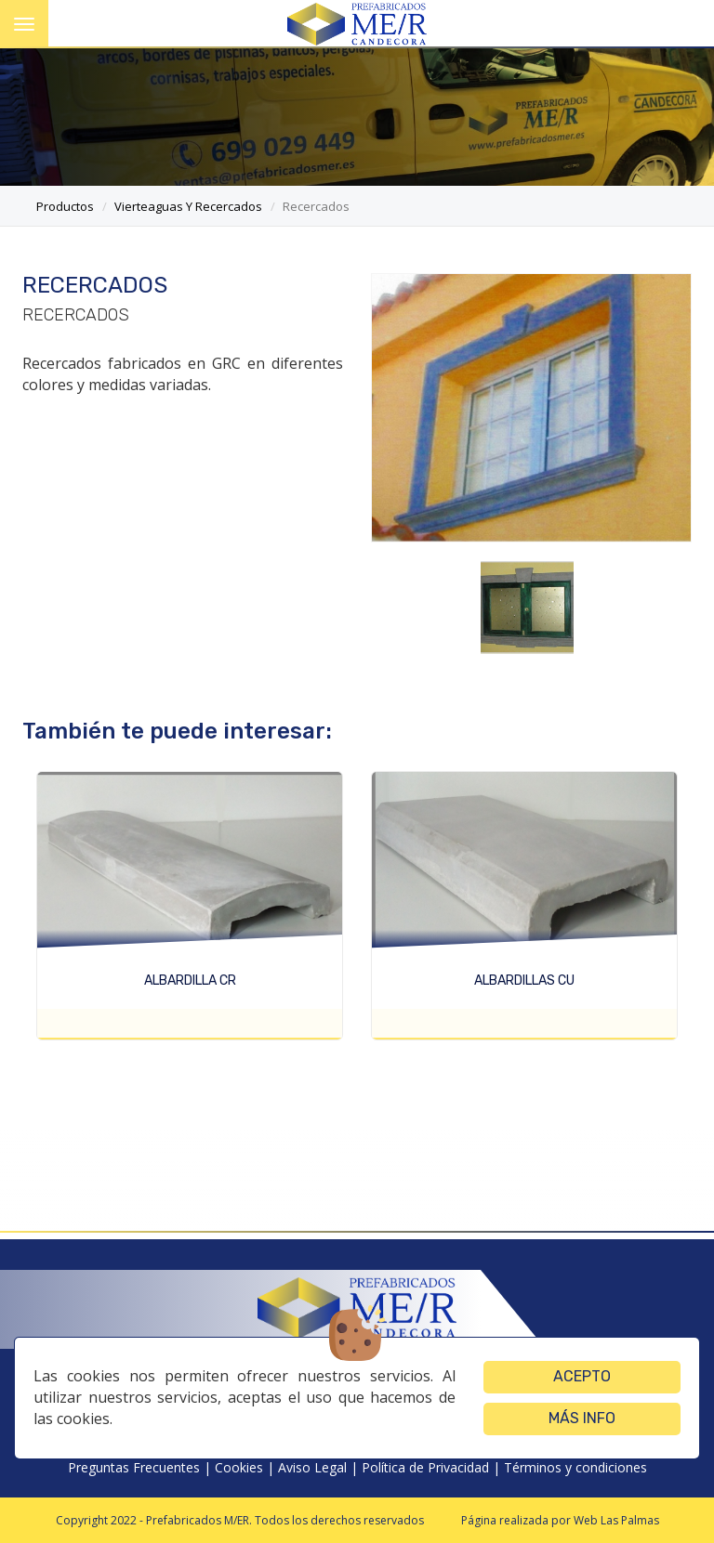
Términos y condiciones (575, 1467)
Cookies (239, 1467)
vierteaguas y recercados (188, 206)
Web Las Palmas (616, 1520)
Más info (582, 1418)
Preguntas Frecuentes (134, 1467)
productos (65, 206)
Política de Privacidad (425, 1467)
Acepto (582, 1376)
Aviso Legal (312, 1467)
